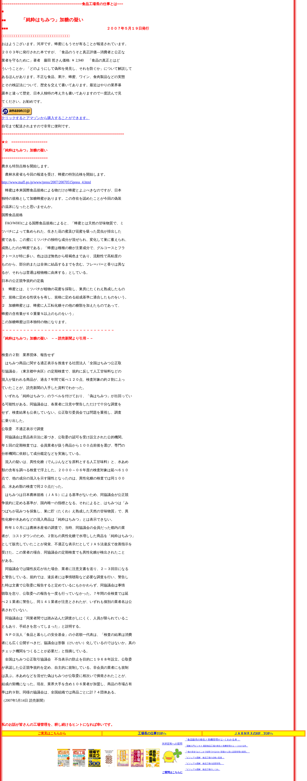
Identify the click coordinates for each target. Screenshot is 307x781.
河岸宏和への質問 (172, 743)
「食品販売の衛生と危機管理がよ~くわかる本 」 (212, 739)
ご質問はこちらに (172, 772)
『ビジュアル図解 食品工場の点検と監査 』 (205, 758)
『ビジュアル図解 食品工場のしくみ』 (202, 769)
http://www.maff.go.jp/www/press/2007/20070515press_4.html (46, 182)
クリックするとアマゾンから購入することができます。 (46, 118)
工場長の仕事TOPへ (152, 733)
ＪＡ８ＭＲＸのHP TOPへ (253, 733)
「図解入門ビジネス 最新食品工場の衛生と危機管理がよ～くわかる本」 (216, 746)
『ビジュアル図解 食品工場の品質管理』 (204, 763)
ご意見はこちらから (52, 733)
